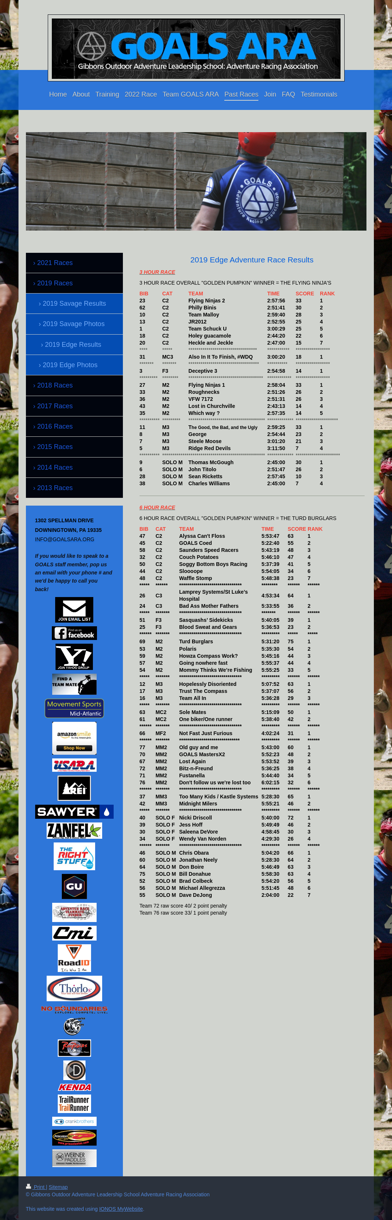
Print (36, 1187)
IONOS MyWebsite (121, 1209)
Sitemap (58, 1187)
